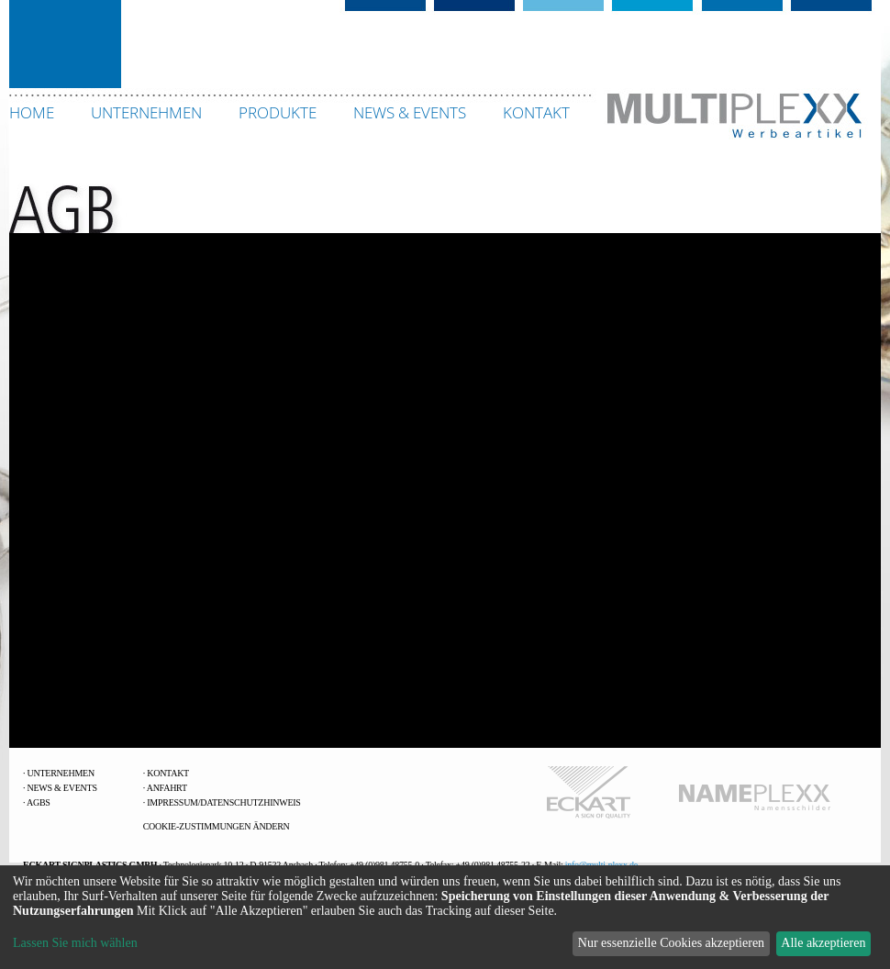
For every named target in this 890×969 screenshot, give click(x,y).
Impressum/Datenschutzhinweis (223, 802)
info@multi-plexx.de (601, 865)
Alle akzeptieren (823, 943)
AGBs (38, 802)
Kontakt (168, 773)
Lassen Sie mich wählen (75, 943)
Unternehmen (61, 773)
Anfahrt (167, 788)
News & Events (62, 788)
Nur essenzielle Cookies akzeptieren (671, 943)
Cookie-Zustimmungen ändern (216, 826)
